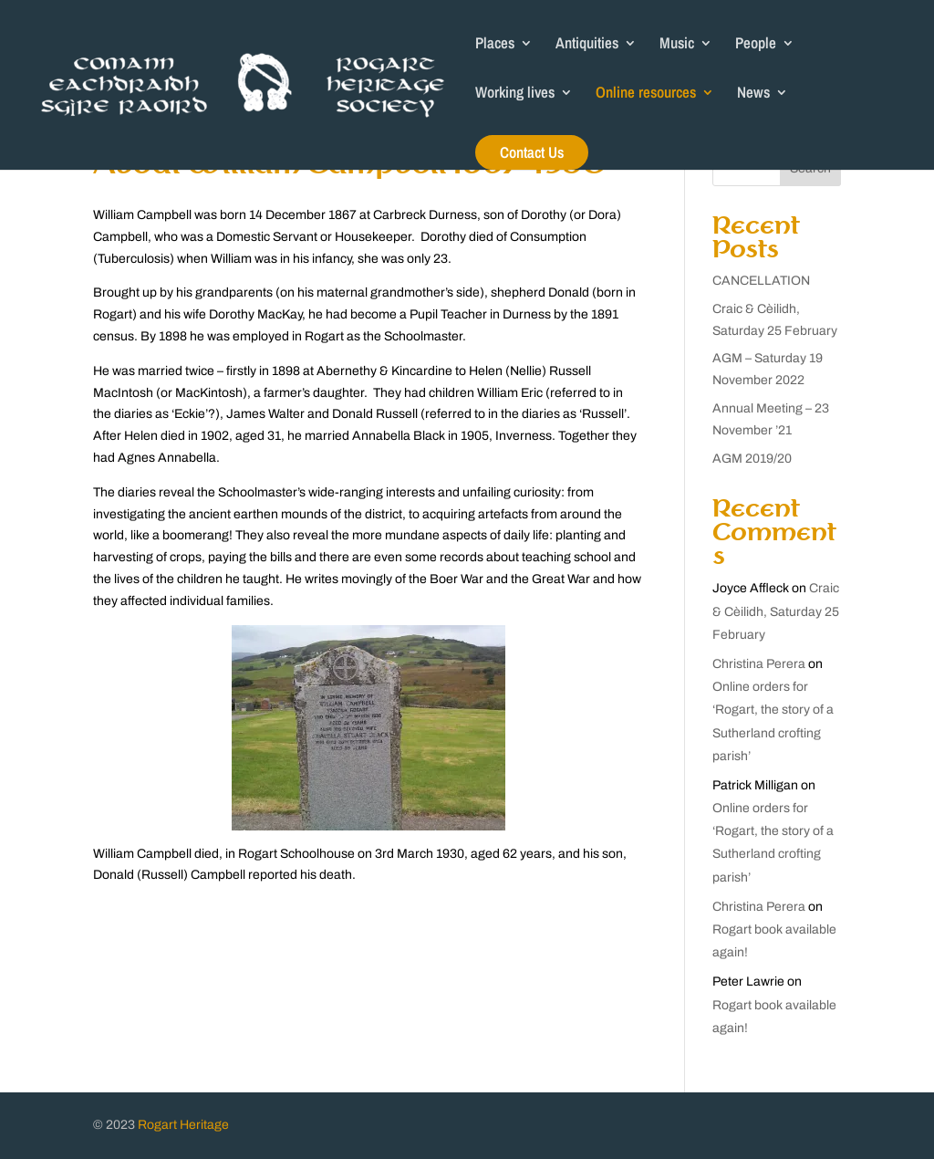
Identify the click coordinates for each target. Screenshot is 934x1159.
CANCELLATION (761, 280)
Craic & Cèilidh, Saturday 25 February (775, 611)
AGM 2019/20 (752, 458)
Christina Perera (758, 664)
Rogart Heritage (183, 1125)
